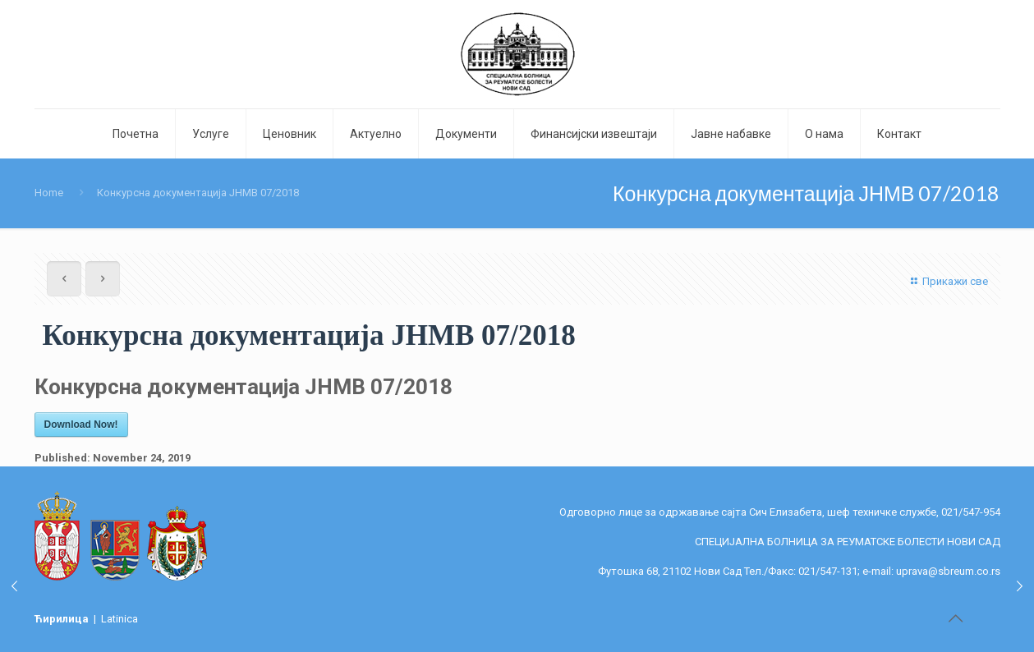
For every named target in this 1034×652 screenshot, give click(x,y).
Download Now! (81, 424)
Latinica (119, 619)
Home (48, 192)
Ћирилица (62, 619)
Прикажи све (947, 281)
